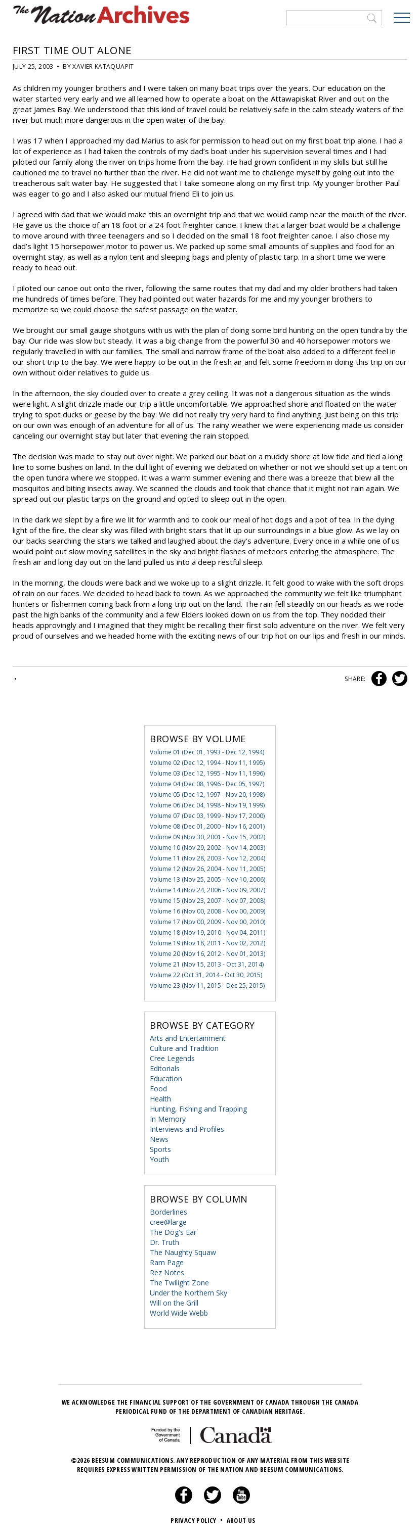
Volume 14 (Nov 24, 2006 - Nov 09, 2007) (207, 890)
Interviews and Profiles (187, 1129)
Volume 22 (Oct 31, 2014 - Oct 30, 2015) (206, 975)
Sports (160, 1149)
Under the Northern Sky (188, 1292)
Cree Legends (172, 1058)
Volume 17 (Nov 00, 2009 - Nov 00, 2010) (207, 922)
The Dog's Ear (173, 1232)
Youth (159, 1159)
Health (160, 1098)
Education (166, 1078)
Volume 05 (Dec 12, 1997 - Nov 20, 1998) (207, 794)
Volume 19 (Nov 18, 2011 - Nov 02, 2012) (207, 943)
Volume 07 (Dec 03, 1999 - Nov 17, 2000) (207, 815)
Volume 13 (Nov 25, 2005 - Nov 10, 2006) (207, 879)
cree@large (168, 1222)
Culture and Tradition (184, 1048)
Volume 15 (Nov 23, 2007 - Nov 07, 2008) (207, 900)
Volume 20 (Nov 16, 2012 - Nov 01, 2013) (207, 953)
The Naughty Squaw (183, 1252)
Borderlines (168, 1212)
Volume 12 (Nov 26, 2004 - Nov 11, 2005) (207, 868)
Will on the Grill (174, 1303)
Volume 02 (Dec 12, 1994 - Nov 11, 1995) (207, 762)
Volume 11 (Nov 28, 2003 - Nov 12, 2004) (207, 858)
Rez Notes (167, 1272)
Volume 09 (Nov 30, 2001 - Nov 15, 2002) (207, 837)
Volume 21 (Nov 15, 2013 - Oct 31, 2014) (207, 964)
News (159, 1139)
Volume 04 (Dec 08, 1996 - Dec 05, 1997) (207, 784)
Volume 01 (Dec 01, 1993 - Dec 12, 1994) (207, 752)
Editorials (165, 1068)
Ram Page (167, 1262)
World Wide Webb (179, 1313)
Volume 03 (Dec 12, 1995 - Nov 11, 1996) (207, 773)
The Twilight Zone (179, 1282)
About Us (241, 1520)
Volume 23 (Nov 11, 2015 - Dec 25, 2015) (207, 985)
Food (158, 1088)
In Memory (168, 1119)
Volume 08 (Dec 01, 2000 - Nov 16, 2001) (207, 826)
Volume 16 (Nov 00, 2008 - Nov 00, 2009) (207, 911)
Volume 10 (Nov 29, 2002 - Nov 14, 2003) (207, 847)
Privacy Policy (198, 1520)
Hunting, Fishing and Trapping (198, 1109)
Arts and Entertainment (188, 1038)
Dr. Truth (164, 1242)
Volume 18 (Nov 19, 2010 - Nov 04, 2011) (207, 932)
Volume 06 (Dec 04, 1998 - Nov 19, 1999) (207, 805)
